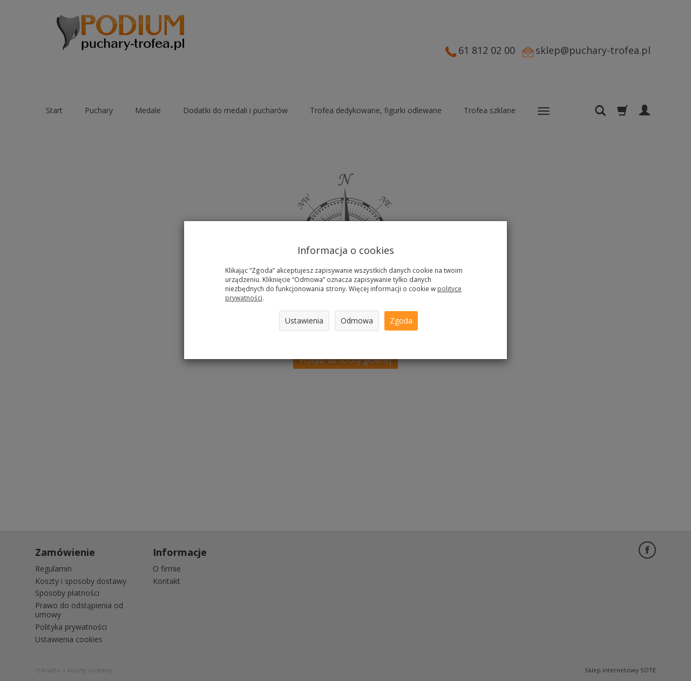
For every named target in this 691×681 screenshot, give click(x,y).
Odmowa (357, 320)
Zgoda (401, 320)
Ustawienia (304, 320)
